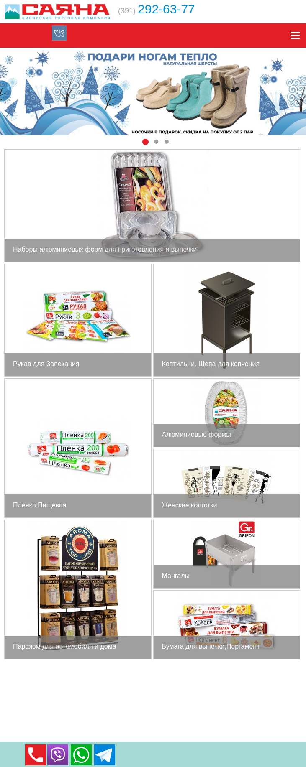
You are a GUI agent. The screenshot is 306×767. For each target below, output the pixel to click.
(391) (156, 11)
